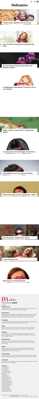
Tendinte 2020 (30, 329)
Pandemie (13, 362)
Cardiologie (18, 335)
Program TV (15, 317)
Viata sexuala (14, 308)
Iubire (25, 308)
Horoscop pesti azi (6, 386)
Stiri (19, 126)
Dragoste (4, 308)
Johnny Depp (27, 314)
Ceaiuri (7, 333)
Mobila (21, 355)
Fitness (6, 341)
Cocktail (3, 349)
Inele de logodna (10, 329)
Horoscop (4, 366)
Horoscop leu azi (5, 387)
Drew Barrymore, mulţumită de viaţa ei (16, 238)
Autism (34, 356)
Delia (26, 315)
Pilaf (25, 349)
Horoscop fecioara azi (7, 378)
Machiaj (20, 321)
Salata (18, 348)
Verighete (16, 329)
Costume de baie (24, 327)
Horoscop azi (5, 369)
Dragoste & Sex (6, 307)
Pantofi (30, 327)
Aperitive (13, 349)
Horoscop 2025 (5, 368)
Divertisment (5, 313)
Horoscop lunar (5, 374)
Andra (23, 315)
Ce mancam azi (16, 350)
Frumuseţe (5, 320)
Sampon (32, 321)
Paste (7, 348)
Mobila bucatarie (5, 355)
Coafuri (16, 321)
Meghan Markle (5, 314)
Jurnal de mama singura (15, 356)
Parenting (8, 356)
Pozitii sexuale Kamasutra (10, 309)
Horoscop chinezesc (6, 372)
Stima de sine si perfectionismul (14, 281)
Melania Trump (8, 317)
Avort (29, 335)
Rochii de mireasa (16, 327)
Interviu (8, 361)
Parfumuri (12, 321)
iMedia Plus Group (14, 395)
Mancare (4, 348)
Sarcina (3, 333)
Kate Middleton (12, 314)
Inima (10, 333)
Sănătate (4, 332)
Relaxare (16, 341)
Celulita (3, 323)
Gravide (23, 356)
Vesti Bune (4, 362)
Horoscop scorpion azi (7, 382)
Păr (2, 321)
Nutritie (8, 342)
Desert (17, 349)
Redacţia (31, 396)
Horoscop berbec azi (6, 389)
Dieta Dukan (11, 341)
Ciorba (10, 348)
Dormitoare (30, 355)
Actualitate (5, 360)
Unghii (8, 321)
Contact (35, 396)
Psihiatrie (11, 336)
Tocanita (32, 348)
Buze (36, 321)
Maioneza (21, 349)
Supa (24, 348)
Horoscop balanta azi (6, 388)
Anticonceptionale (6, 335)
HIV (2, 336)
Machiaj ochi (8, 323)
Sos (16, 348)
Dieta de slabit (13, 342)
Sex (32, 308)
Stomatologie (26, 333)
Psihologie (14, 333)
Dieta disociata (20, 342)
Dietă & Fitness (6, 339)
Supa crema (8, 349)
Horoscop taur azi (6, 379)
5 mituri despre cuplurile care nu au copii (17, 23)
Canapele (25, 355)
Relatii (18, 308)
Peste (13, 348)
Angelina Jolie (5, 315)
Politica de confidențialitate (14, 396)
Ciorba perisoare (30, 349)
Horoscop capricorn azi (7, 381)
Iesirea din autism (24, 361)
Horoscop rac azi (5, 376)
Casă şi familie (19, 19)
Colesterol (31, 333)
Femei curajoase (29, 356)
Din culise (4, 361)
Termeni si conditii (24, 396)
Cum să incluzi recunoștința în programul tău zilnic (18, 45)
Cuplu (21, 308)
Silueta (25, 342)
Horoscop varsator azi (7, 384)
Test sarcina (13, 335)
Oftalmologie (25, 335)
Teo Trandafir (33, 314)
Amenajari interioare (14, 355)
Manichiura (27, 321)
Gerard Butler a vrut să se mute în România (18, 173)
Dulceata (28, 348)
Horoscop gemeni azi (6, 377)
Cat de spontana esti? (10, 259)
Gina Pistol (30, 315)
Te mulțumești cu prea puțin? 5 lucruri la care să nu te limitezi (19, 88)
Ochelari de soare (23, 329)
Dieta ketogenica (31, 342)
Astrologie (19, 255)
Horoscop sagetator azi (7, 383)
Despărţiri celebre (33, 361)
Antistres (19, 40)
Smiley (19, 315)
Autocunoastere (19, 83)
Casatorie (29, 308)
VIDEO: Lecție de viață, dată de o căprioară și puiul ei (18, 131)
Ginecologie (19, 333)
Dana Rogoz (11, 315)
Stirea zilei (12, 361)
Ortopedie (6, 336)
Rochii (5, 321)
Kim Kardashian (20, 314)
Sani (24, 321)
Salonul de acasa (24, 323)
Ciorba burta (10, 350)
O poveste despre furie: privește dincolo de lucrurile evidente (17, 66)
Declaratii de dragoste (22, 309)
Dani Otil (16, 315)
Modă (3, 326)
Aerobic (28, 341)
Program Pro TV (21, 317)
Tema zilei (17, 361)
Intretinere (23, 341)
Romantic (8, 308)
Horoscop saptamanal (7, 391)
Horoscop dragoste (6, 371)
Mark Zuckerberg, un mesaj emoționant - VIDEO (19, 195)
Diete (3, 341)
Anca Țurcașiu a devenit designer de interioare (19, 152)
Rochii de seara (8, 327)
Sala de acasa (5, 343)
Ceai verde (33, 335)
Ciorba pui (4, 350)
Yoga (19, 341)
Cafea (21, 348)
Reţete (3, 346)
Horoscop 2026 (5, 367)
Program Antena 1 (30, 317)
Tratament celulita (16, 323)
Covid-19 (9, 362)
